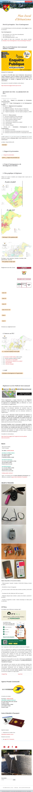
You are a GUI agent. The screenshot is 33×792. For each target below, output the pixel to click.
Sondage (16, 787)
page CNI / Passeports (9, 739)
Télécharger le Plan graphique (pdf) (9, 237)
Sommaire (4, 144)
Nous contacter (28, 8)
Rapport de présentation (9, 154)
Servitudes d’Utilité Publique (10, 356)
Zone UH (4, 292)
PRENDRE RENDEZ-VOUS (7, 734)
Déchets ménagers (10, 364)
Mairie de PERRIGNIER (7, 791)
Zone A (3, 315)
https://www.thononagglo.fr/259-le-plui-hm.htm (11, 85)
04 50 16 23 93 (10, 698)
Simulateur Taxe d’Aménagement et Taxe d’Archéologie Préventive (16, 40)
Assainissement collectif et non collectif (14, 361)
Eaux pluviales (9, 362)
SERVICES (20, 8)
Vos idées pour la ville (8, 787)
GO (14, 779)
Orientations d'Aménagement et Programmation (12, 373)
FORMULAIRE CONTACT (7, 473)
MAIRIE (13, 8)
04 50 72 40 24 (10, 450)
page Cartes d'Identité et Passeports (19, 477)
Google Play (4, 674)
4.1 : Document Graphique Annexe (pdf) (10, 351)
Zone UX (4, 298)
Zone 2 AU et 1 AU (6, 309)
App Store (20, 674)
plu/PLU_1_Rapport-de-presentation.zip (10, 157)
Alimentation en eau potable (12, 359)
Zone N (3, 320)
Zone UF (4, 304)
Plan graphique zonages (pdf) (8, 261)
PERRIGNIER (5, 8)
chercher (29, 1)
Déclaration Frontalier (24, 787)
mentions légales (29, 791)
